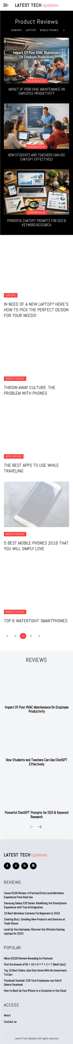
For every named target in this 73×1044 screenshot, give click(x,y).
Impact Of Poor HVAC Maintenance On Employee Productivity (36, 91)
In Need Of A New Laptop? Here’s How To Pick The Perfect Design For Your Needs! (36, 309)
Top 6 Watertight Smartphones (35, 621)
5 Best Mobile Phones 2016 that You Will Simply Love (36, 546)
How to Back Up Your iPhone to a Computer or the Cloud (35, 990)
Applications (14, 456)
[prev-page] (7, 636)
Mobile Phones (49, 30)
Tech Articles (36, 81)
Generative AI (36, 146)
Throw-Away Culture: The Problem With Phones (29, 390)
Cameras (16, 30)
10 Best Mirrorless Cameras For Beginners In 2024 (32, 913)
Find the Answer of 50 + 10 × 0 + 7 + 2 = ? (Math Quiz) (35, 964)
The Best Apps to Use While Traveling (31, 468)
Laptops (31, 30)
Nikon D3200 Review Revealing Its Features (28, 958)
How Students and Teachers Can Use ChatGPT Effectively (36, 157)
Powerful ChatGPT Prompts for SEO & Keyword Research (36, 222)
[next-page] (39, 636)
